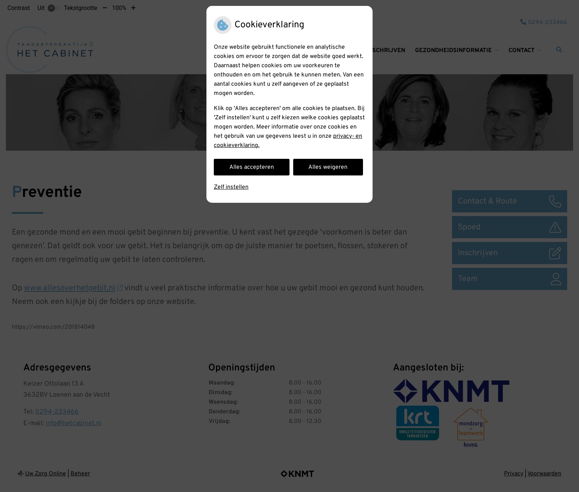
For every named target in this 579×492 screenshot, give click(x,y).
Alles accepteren (251, 167)
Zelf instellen (231, 187)
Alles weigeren (327, 167)
